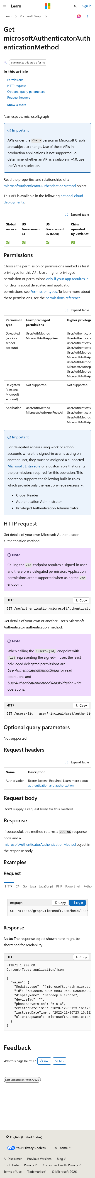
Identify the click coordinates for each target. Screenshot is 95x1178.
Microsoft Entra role (24, 466)
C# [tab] (17, 886)
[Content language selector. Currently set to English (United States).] (24, 1137)
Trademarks (35, 1171)
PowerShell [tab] (72, 886)
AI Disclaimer (13, 1158)
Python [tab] (88, 886)
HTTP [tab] (8, 886)
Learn (8, 16)
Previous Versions (39, 1158)
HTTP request (16, 85)
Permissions (15, 80)
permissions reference (63, 297)
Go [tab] (25, 886)
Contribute (11, 1165)
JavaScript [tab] (46, 886)
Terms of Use (13, 1171)
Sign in (86, 6)
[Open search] (75, 6)
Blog (60, 1158)
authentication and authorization (51, 785)
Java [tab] (33, 886)
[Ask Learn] (79, 16)
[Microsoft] (48, 6)
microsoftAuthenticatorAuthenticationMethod (40, 185)
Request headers (18, 97)
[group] (47, 370)
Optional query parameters (26, 91)
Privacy (29, 1165)
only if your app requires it (67, 278)
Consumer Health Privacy (60, 1165)
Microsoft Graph (30, 16)
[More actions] (87, 16)
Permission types (43, 291)
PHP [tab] (59, 886)
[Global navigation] (4, 6)
